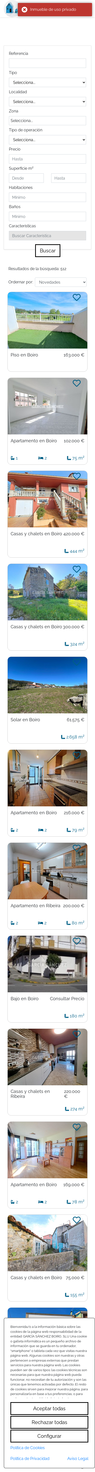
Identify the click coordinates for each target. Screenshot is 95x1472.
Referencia (18, 53)
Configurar (49, 1436)
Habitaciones (21, 187)
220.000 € (72, 1094)
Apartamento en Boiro (34, 440)
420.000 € (73, 533)
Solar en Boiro (25, 719)
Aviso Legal (77, 1458)
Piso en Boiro (24, 355)
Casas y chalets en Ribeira (30, 1094)
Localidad (18, 92)
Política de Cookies (27, 1447)
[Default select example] (61, 282)
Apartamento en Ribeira (35, 905)
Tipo (13, 72)
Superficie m (21, 168)
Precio (15, 149)
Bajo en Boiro (25, 998)
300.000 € (73, 626)
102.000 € (74, 440)
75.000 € (75, 1277)
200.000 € (73, 905)
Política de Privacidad (29, 1458)
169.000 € (73, 1184)
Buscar (48, 251)
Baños (15, 206)
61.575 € (75, 719)
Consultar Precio (67, 998)
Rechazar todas (49, 1422)
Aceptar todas (49, 1408)
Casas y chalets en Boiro (36, 533)
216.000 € (74, 812)
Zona (13, 111)
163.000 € (74, 355)
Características (22, 226)
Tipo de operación (25, 130)
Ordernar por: (20, 282)
